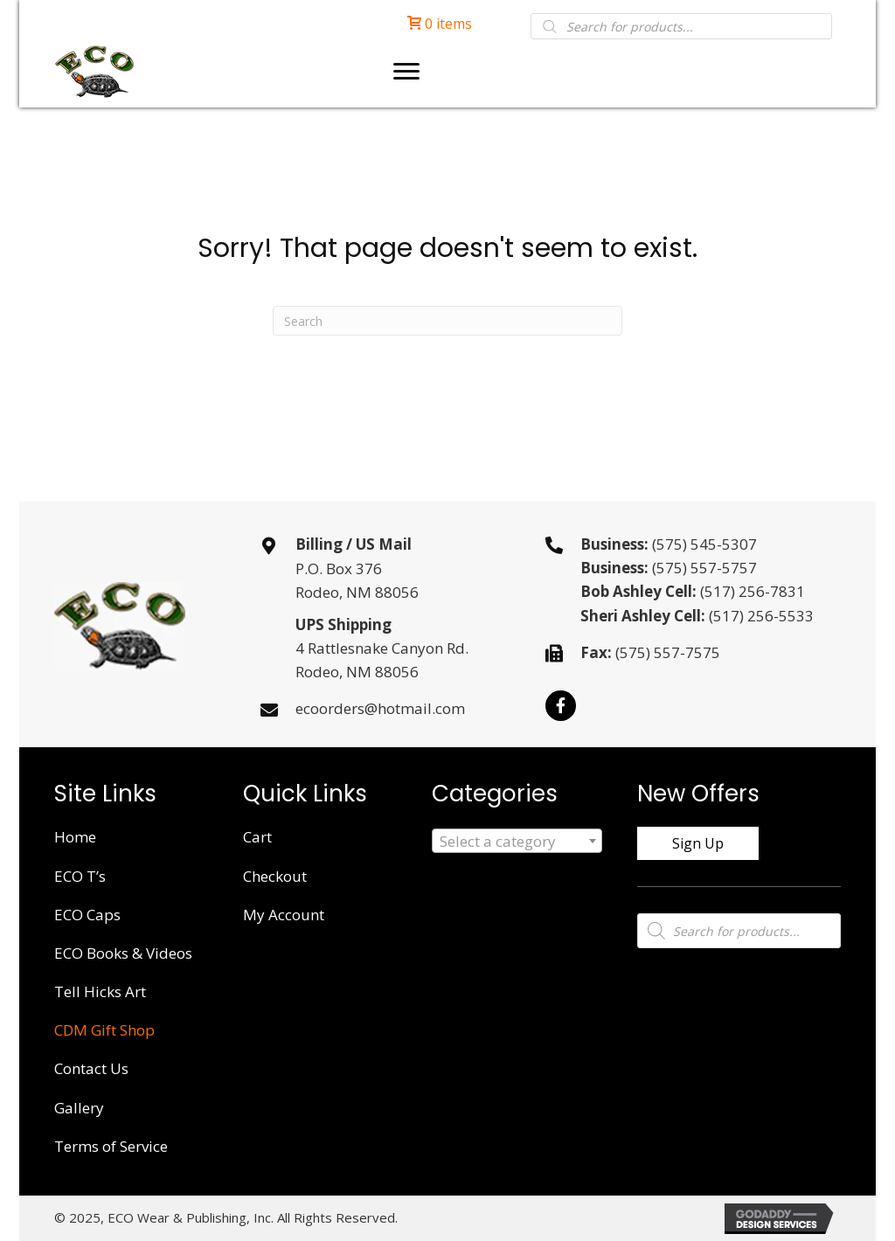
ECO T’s (80, 876)
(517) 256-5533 (761, 616)
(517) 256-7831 (752, 591)
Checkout (275, 876)
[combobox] (517, 840)
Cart (257, 837)
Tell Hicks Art (100, 991)
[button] (560, 705)
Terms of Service (111, 1146)
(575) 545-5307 (704, 544)
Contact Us (91, 1068)
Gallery (79, 1108)
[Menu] (406, 72)
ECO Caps (87, 915)
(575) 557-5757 (704, 568)
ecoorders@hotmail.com (380, 708)
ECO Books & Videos (123, 953)
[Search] (447, 321)
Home (75, 837)
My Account (283, 915)
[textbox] (517, 841)
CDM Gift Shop (104, 1030)
